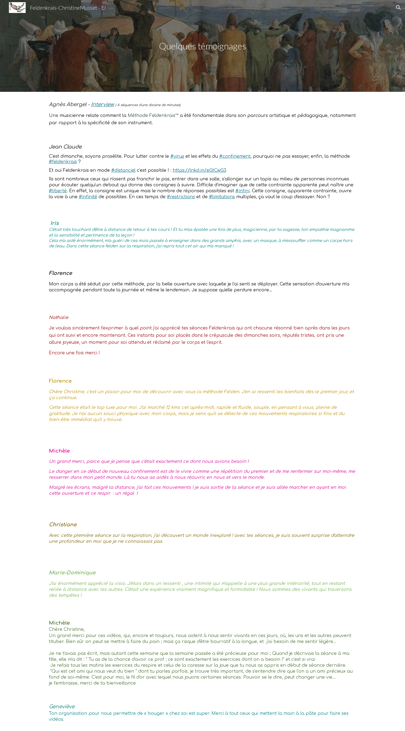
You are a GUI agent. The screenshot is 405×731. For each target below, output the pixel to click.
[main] (202, 46)
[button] (398, 7)
